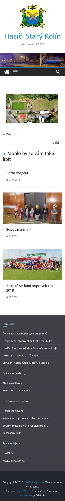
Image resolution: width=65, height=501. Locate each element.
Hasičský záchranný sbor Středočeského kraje (30, 348)
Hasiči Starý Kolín (32, 36)
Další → (57, 143)
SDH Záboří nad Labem (16, 390)
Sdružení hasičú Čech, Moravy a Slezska (26, 362)
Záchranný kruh (12, 433)
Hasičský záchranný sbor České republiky (27, 341)
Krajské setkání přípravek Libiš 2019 (30, 288)
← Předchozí (11, 134)
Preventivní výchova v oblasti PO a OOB (26, 418)
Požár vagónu (17, 173)
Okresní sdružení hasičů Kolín (20, 355)
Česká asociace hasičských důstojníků (25, 333)
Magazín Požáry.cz (14, 460)
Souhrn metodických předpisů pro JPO (25, 425)
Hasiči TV (8, 453)
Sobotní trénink (18, 229)
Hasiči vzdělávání (13, 411)
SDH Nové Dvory (12, 383)
